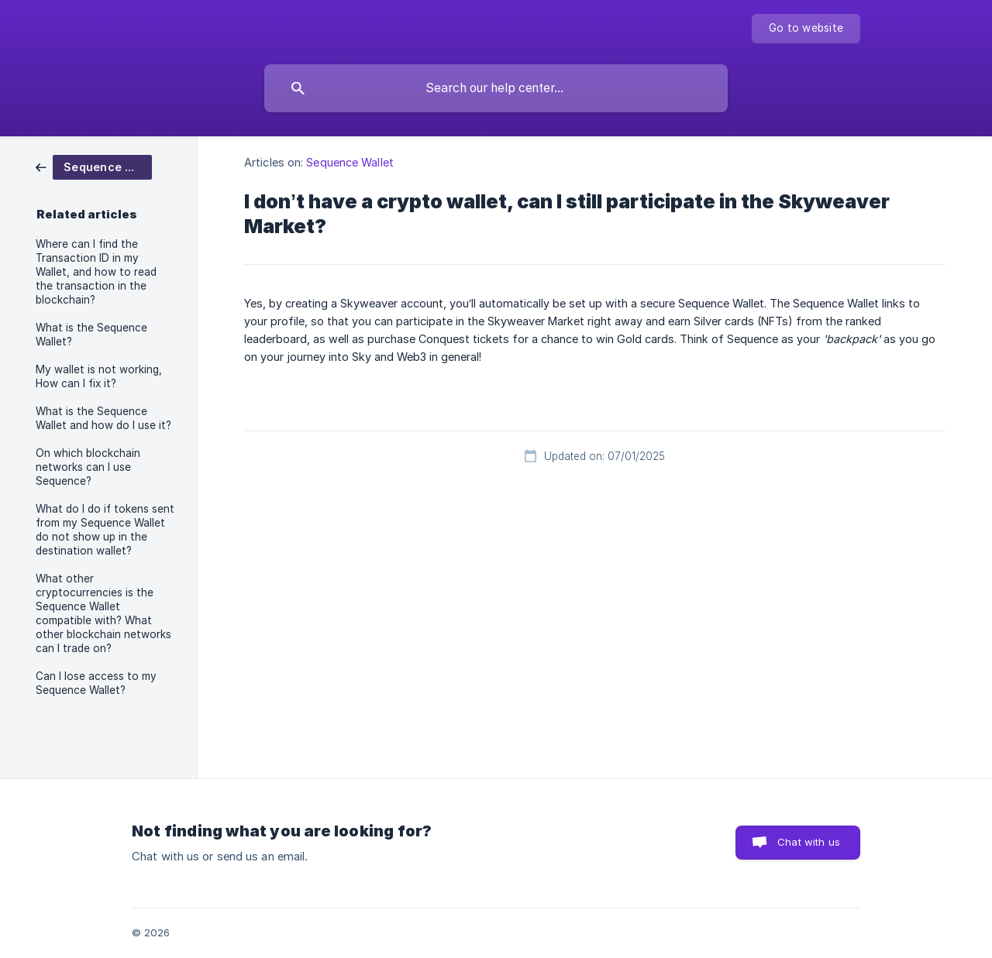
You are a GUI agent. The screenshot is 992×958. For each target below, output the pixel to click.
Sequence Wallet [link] (350, 162)
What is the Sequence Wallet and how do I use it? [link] (103, 418)
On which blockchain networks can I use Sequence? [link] (88, 467)
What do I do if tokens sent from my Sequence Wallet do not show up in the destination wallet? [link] (105, 530)
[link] (94, 166)
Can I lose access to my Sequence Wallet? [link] (96, 683)
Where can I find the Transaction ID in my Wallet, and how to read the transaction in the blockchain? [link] (96, 272)
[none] (806, 28)
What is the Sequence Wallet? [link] (91, 334)
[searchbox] (496, 88)
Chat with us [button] (808, 842)
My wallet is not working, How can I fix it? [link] (99, 376)
